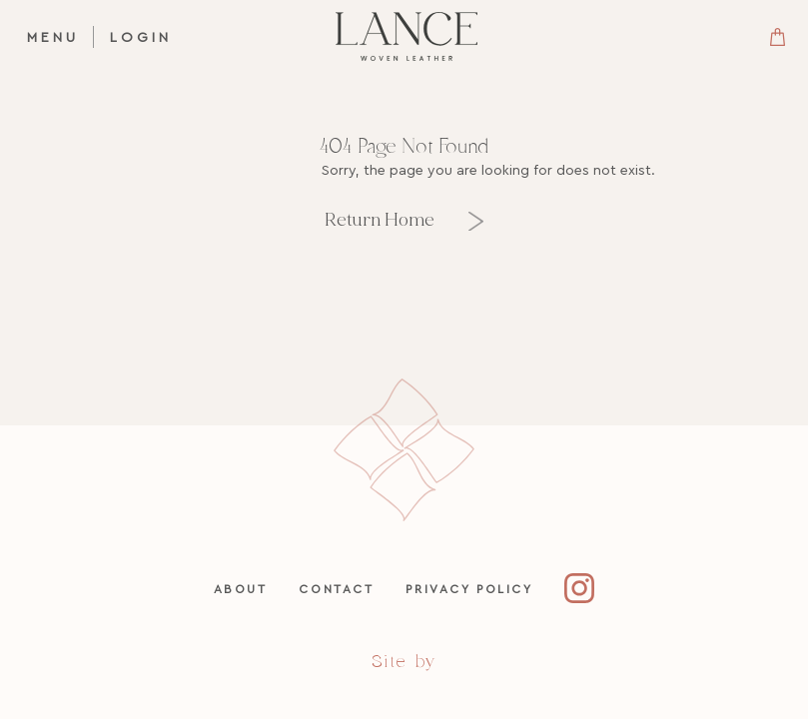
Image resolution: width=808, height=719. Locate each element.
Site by (404, 661)
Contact (336, 588)
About (241, 588)
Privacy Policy (468, 588)
